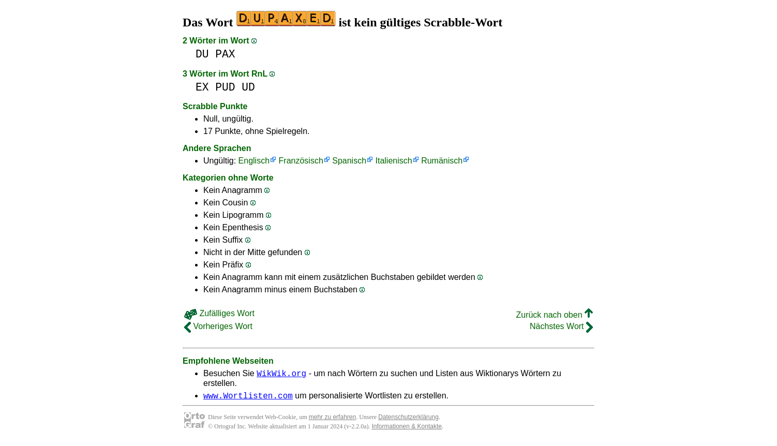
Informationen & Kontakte (407, 429)
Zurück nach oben (554, 314)
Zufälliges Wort (219, 313)
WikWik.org (281, 374)
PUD (225, 87)
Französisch (301, 160)
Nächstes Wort (561, 326)
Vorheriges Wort (218, 326)
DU (202, 54)
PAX (225, 54)
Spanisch (349, 160)
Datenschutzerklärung (408, 420)
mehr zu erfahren (332, 420)
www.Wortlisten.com (248, 398)
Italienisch (394, 160)
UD (248, 87)
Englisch (254, 160)
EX (202, 87)
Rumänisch (441, 160)
